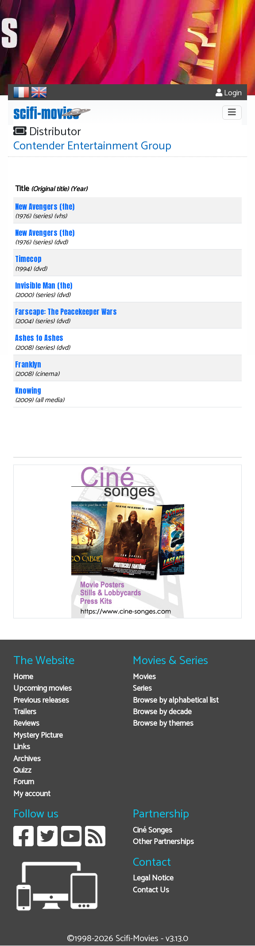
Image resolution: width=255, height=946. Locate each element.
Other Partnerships (163, 842)
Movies (144, 677)
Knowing (28, 390)
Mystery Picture (38, 735)
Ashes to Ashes (39, 337)
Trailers (24, 712)
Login (229, 93)
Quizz (22, 770)
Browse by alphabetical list (176, 700)
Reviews (26, 723)
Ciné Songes (152, 830)
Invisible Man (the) (43, 285)
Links (21, 747)
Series (142, 688)
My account (31, 794)
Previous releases (41, 700)
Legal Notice (153, 878)
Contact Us (151, 890)
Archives (27, 759)
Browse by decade (162, 712)
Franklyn (28, 364)
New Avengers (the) (44, 206)
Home (23, 677)
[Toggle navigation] (232, 113)
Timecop (28, 259)
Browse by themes (163, 723)
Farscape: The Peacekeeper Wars (66, 311)
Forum (23, 782)
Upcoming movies (42, 688)
